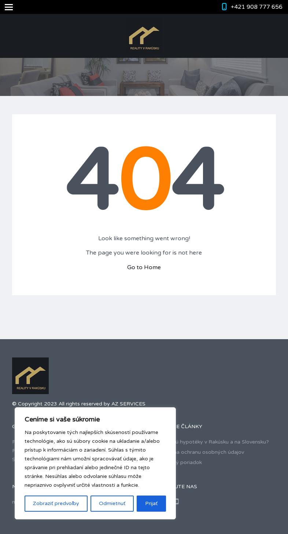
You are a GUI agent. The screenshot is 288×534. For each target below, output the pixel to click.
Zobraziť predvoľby (56, 503)
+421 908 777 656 (257, 7)
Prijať (151, 503)
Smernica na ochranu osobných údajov (196, 452)
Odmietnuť (112, 503)
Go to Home (144, 267)
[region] (95, 463)
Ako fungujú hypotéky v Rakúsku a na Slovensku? (209, 442)
